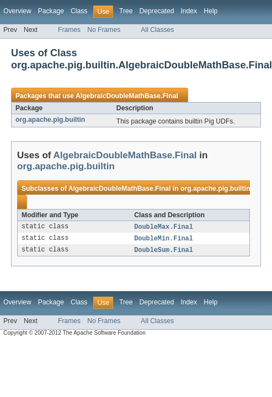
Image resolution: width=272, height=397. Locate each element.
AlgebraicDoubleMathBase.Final (127, 96)
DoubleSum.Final (163, 251)
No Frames (103, 30)
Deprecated (157, 11)
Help (210, 11)
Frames (69, 30)
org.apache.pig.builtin (50, 120)
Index (188, 11)
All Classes (157, 30)
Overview (17, 11)
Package (51, 11)
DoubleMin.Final (163, 239)
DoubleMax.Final (163, 227)
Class (79, 11)
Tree (126, 11)
